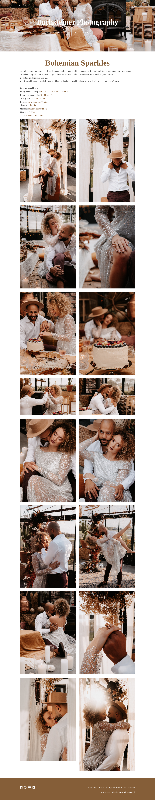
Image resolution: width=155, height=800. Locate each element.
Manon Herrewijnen (38, 108)
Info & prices (87, 32)
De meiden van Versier (38, 102)
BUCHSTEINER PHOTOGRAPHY (54, 91)
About (60, 32)
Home (50, 32)
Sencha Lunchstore (34, 115)
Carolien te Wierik (39, 98)
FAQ (124, 788)
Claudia (32, 105)
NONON (32, 112)
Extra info (131, 788)
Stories (71, 32)
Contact (103, 32)
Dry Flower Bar (47, 95)
